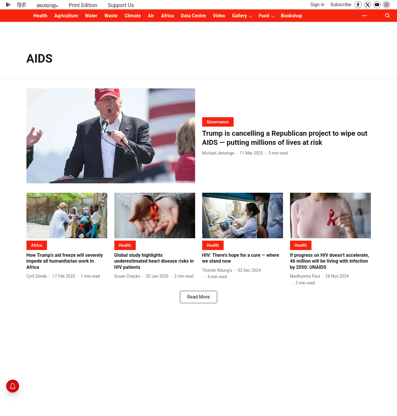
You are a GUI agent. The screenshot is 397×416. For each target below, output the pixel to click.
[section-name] (218, 122)
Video (219, 16)
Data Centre (193, 16)
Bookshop (291, 16)
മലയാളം (47, 5)
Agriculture (66, 16)
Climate (133, 16)
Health (40, 16)
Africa (167, 16)
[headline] (286, 138)
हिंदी (21, 5)
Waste (111, 16)
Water (91, 16)
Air (151, 16)
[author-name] (219, 153)
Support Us (121, 5)
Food (264, 16)
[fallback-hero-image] (110, 135)
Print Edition (83, 5)
